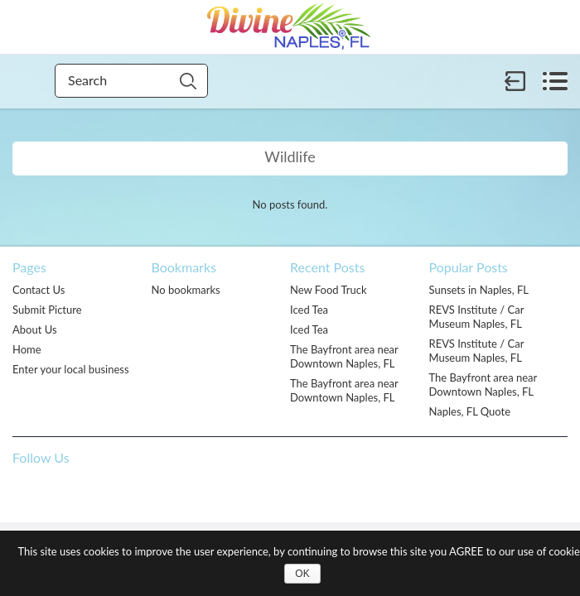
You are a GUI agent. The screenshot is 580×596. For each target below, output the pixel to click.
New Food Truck (328, 289)
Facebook (25, 491)
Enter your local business (70, 369)
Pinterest (59, 491)
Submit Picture (47, 309)
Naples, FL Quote (470, 411)
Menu (555, 81)
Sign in (515, 81)
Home (26, 349)
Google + (127, 491)
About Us (34, 329)
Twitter (93, 491)
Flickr (161, 491)
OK (302, 573)
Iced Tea (309, 309)
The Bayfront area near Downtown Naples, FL (344, 356)
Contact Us (38, 289)
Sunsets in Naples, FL (479, 289)
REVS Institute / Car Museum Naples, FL (476, 316)
